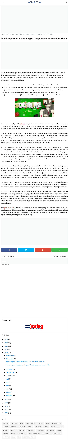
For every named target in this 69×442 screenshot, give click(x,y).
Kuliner (53, 427)
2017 (6, 410)
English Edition (56, 423)
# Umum (12, 256)
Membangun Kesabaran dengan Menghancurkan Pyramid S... (28, 365)
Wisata (25, 437)
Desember (10, 356)
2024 (6, 343)
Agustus (9, 376)
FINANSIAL (13, 427)
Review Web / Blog (34, 433)
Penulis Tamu (50, 430)
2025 (6, 340)
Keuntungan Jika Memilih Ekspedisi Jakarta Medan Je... (25, 362)
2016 (6, 413)
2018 (6, 406)
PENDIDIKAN (30, 430)
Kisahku (45, 427)
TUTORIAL (6, 437)
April (8, 389)
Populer (59, 430)
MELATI (13, 430)
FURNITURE (22, 427)
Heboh (30, 427)
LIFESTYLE (60, 427)
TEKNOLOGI (46, 433)
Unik (19, 437)
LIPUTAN (5, 430)
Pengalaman (40, 430)
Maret (8, 392)
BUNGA (33, 423)
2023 (6, 346)
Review (12, 433)
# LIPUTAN (6, 256)
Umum (13, 437)
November (10, 359)
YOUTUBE (32, 437)
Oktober (9, 369)
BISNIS (21, 423)
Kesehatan (38, 427)
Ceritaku (40, 423)
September (10, 372)
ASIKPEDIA (14, 423)
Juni (8, 382)
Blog (27, 423)
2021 (6, 353)
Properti (5, 433)
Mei (7, 386)
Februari (9, 396)
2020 (6, 400)
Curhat (48, 423)
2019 (6, 403)
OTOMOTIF (20, 430)
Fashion (5, 427)
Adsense (5, 423)
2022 (6, 349)
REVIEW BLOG (21, 433)
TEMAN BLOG (56, 433)
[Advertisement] (34, 19)
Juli (7, 379)
